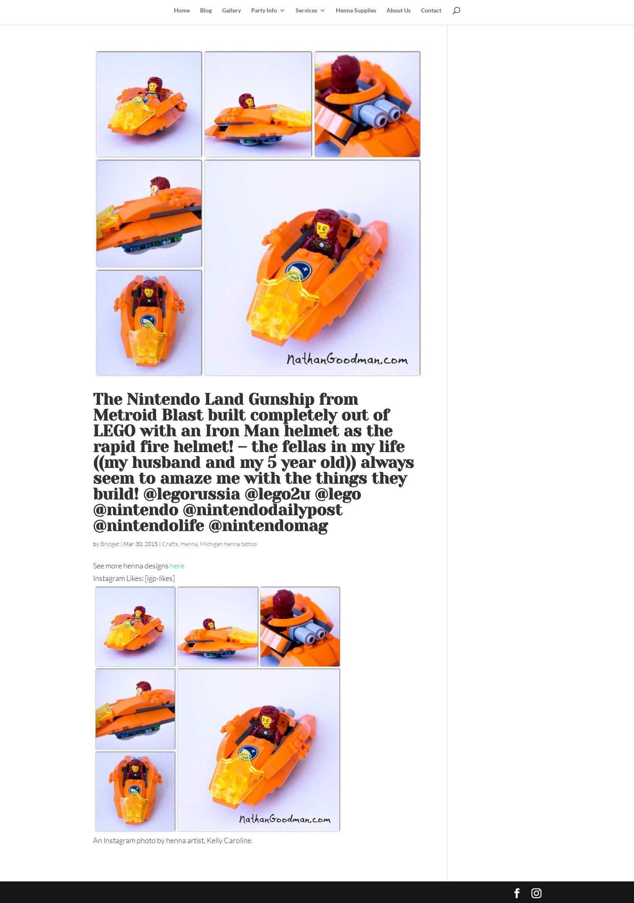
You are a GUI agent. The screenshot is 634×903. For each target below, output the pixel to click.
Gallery (231, 10)
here (177, 565)
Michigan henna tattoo (228, 543)
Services (306, 10)
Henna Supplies (356, 10)
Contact (431, 10)
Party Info (264, 10)
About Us (399, 10)
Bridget (109, 543)
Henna (189, 543)
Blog (206, 10)
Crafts (170, 543)
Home (182, 10)
